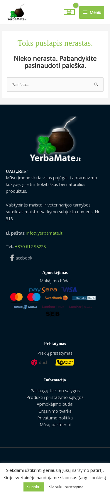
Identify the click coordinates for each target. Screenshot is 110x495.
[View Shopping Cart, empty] (69, 12)
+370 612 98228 (30, 246)
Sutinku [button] (33, 486)
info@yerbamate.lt (44, 233)
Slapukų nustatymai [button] (66, 486)
